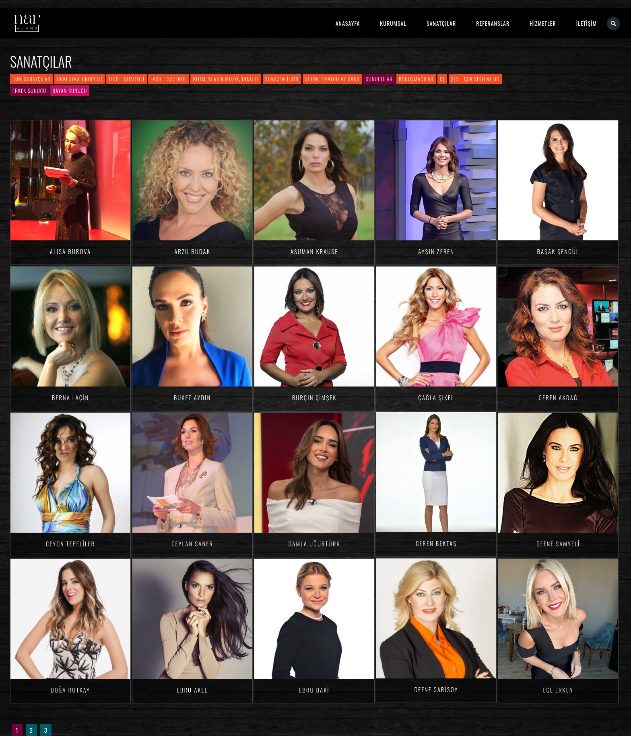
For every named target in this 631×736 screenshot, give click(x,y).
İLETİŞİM (586, 23)
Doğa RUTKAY (70, 689)
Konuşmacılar (416, 79)
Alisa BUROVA (70, 251)
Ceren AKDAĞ (558, 397)
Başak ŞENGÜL (558, 251)
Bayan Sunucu (70, 91)
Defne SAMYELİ (558, 543)
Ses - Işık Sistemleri (475, 79)
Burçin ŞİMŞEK (314, 397)
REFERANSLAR (492, 23)
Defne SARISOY (436, 689)
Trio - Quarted (126, 79)
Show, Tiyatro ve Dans (332, 79)
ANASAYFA (348, 23)
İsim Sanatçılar (31, 79)
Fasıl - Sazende (169, 79)
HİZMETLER (543, 23)
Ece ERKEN (558, 689)
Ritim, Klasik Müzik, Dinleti (226, 79)
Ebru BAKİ (314, 689)
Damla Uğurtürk (314, 543)
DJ (442, 79)
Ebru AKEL (192, 689)
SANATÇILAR (441, 23)
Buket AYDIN (192, 397)
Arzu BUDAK (192, 251)
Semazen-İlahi (282, 79)
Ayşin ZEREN (436, 251)
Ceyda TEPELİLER (70, 543)
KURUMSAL (393, 23)
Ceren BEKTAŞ (436, 543)
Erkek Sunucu (29, 91)
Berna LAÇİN (70, 397)
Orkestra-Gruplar (79, 79)
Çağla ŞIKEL (436, 397)
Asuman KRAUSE (314, 251)
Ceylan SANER (192, 543)
